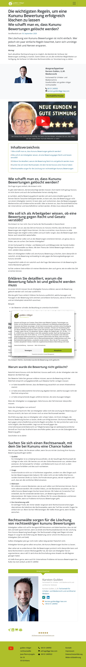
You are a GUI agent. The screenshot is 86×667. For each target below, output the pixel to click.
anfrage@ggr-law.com (49, 651)
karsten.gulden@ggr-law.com (57, 91)
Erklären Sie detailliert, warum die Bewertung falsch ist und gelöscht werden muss (42, 161)
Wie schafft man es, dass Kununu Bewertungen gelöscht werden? (36, 151)
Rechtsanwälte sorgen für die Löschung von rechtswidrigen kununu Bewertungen (42, 168)
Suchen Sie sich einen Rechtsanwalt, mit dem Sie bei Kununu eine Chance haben (41, 165)
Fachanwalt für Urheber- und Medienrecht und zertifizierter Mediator (59, 591)
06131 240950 (51, 88)
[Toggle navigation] (74, 3)
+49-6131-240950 (51, 604)
